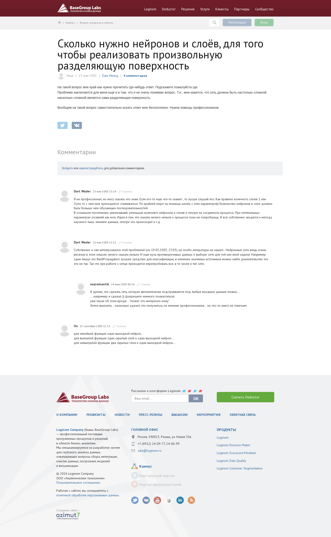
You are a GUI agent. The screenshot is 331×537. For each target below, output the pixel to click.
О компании (66, 415)
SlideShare (169, 500)
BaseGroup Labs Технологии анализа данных (79, 8)
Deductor (169, 9)
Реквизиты (96, 415)
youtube (157, 500)
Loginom (150, 9)
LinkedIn (180, 500)
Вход (264, 22)
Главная (59, 22)
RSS (191, 500)
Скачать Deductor (245, 397)
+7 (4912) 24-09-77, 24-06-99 (159, 444)
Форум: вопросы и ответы (96, 22)
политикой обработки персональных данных (87, 495)
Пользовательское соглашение (78, 482)
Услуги (205, 9)
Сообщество (264, 9)
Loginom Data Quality (231, 461)
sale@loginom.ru (149, 450)
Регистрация (237, 22)
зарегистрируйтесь (91, 168)
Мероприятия (208, 415)
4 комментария (135, 76)
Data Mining (110, 76)
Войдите (67, 168)
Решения (187, 9)
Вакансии (179, 415)
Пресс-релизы (150, 415)
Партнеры (241, 9)
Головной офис (144, 430)
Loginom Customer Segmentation (240, 468)
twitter (62, 125)
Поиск (214, 22)
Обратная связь (243, 415)
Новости (122, 415)
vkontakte (77, 125)
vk (146, 500)
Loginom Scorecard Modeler (236, 453)
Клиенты (221, 9)
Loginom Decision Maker (233, 445)
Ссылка (127, 191)
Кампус (70, 22)
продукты (226, 429)
